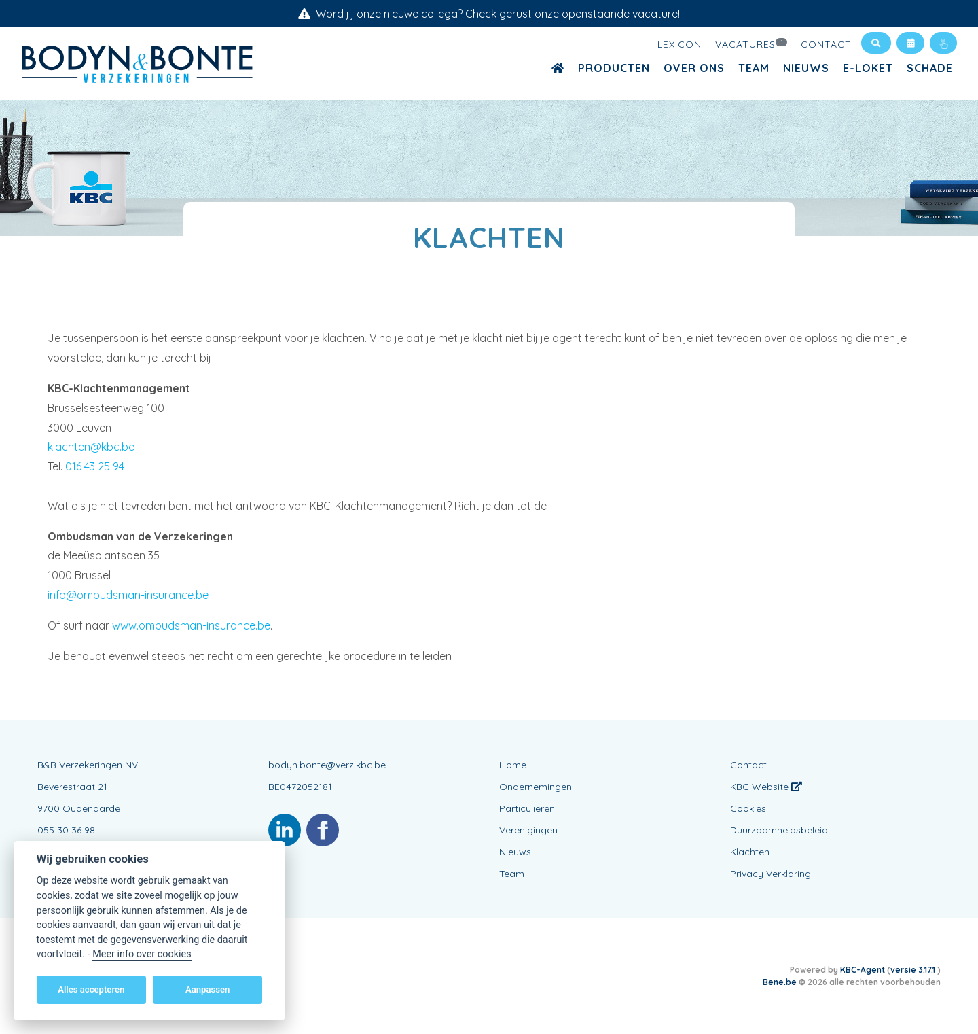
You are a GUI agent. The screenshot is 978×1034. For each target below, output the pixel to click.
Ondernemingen (535, 786)
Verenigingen (528, 830)
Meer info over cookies (141, 954)
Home (512, 765)
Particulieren (527, 808)
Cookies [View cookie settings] (748, 808)
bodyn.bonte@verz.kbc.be (327, 765)
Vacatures (751, 43)
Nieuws (806, 68)
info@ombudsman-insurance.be (128, 595)
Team (753, 68)
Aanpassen (207, 989)
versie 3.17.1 (913, 970)
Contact (826, 44)
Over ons (694, 68)
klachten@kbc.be (91, 446)
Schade (930, 68)
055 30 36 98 (66, 830)
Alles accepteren (91, 989)
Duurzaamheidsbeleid (779, 830)
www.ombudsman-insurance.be (191, 625)
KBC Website (766, 786)
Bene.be (780, 982)
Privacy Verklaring (770, 873)
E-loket (868, 68)
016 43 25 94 (94, 466)
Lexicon (679, 44)
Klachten (749, 852)
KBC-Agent (862, 970)
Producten (614, 68)
